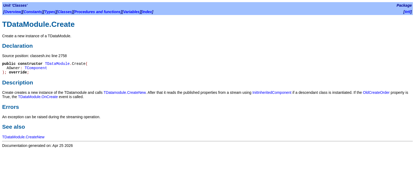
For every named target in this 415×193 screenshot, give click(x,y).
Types (49, 12)
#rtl (408, 12)
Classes (65, 12)
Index (147, 12)
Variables (131, 12)
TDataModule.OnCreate (38, 97)
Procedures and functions (97, 12)
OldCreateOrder (376, 92)
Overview (13, 12)
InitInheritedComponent (271, 92)
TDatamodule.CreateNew (125, 92)
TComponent (36, 68)
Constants (33, 12)
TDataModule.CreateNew (23, 137)
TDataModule (57, 64)
